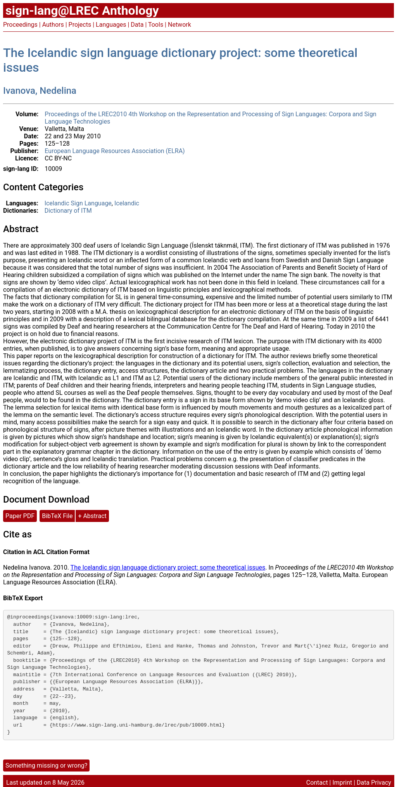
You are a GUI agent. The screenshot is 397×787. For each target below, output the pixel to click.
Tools (155, 24)
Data (137, 24)
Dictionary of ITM (68, 210)
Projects (80, 24)
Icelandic (126, 203)
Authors (53, 24)
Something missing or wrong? (46, 765)
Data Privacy (374, 782)
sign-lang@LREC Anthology (82, 10)
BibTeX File (57, 516)
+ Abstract (92, 516)
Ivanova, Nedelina (39, 90)
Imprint (342, 782)
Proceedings (20, 24)
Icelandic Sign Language (78, 203)
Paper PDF (20, 516)
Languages (111, 24)
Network (179, 24)
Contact (317, 782)
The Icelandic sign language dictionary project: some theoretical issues (168, 567)
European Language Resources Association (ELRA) (115, 151)
